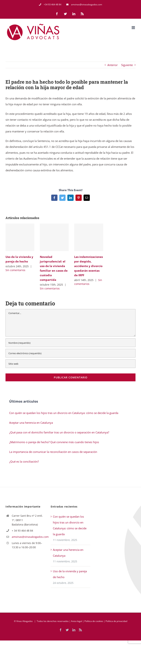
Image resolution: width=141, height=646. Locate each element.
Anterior (112, 65)
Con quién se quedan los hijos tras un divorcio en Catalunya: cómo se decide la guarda (63, 413)
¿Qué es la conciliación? (24, 461)
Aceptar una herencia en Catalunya (31, 422)
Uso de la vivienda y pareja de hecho (70, 574)
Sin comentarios (15, 270)
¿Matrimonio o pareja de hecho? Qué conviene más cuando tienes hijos (54, 442)
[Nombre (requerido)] (70, 342)
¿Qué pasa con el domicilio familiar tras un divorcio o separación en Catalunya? (59, 432)
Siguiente (127, 65)
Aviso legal (76, 621)
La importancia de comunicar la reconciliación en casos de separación (53, 452)
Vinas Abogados (24, 621)
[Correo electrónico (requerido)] (70, 353)
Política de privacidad (116, 621)
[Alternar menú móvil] (133, 28)
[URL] (70, 363)
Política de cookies (93, 621)
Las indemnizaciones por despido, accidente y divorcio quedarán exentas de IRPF (88, 266)
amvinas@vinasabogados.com (28, 537)
